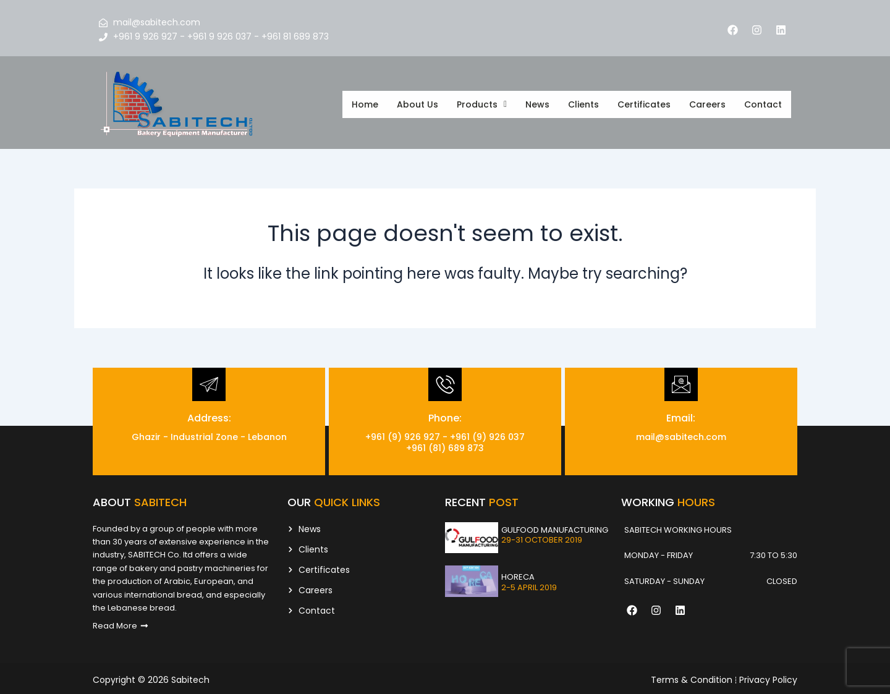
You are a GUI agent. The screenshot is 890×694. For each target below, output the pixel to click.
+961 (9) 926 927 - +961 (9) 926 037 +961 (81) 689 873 (445, 439)
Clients (583, 102)
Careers (707, 102)
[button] (481, 102)
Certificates (644, 102)
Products (482, 102)
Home (365, 102)
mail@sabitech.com (681, 434)
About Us (417, 102)
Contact (763, 102)
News (537, 102)
